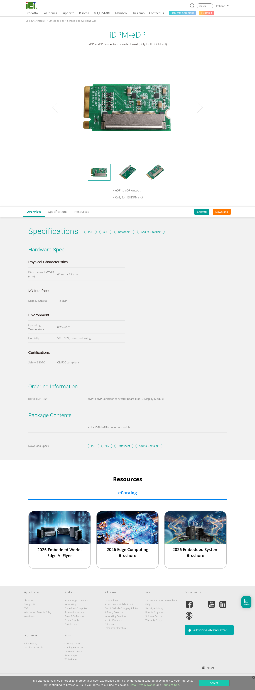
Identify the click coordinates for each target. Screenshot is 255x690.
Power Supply (72, 620)
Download (221, 211)
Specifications (57, 212)
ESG (26, 608)
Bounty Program (154, 612)
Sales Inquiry (30, 643)
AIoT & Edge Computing (77, 600)
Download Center (74, 651)
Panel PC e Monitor (75, 616)
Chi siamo (29, 600)
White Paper (71, 659)
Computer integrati (36, 20)
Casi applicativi (72, 643)
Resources (81, 212)
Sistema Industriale (74, 612)
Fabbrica (109, 624)
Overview (33, 212)
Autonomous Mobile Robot (119, 604)
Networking (70, 604)
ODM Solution (112, 600)
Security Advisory (154, 608)
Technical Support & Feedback (161, 600)
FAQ (147, 604)
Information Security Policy (38, 612)
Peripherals (71, 624)
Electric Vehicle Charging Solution (122, 608)
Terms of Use (170, 685)
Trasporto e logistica (115, 628)
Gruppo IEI (29, 604)
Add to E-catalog (151, 232)
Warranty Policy (153, 620)
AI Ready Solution (114, 612)
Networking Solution (115, 616)
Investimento (30, 616)
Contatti (202, 211)
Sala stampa (71, 655)
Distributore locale (33, 647)
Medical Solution (113, 620)
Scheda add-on (57, 20)
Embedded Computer (76, 608)
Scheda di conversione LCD (81, 20)
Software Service (153, 616)
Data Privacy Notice (143, 685)
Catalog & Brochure (75, 647)
